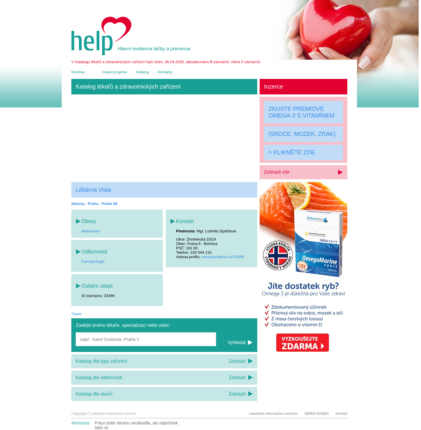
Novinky (78, 72)
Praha (93, 203)
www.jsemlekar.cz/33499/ (222, 257)
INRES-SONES (317, 414)
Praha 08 (109, 203)
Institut (341, 414)
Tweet (76, 314)
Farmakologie (93, 261)
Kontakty (165, 72)
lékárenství (91, 231)
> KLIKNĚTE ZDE (291, 152)
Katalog (142, 72)
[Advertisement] (164, 138)
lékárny (78, 203)
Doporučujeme (114, 72)
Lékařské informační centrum (273, 414)
